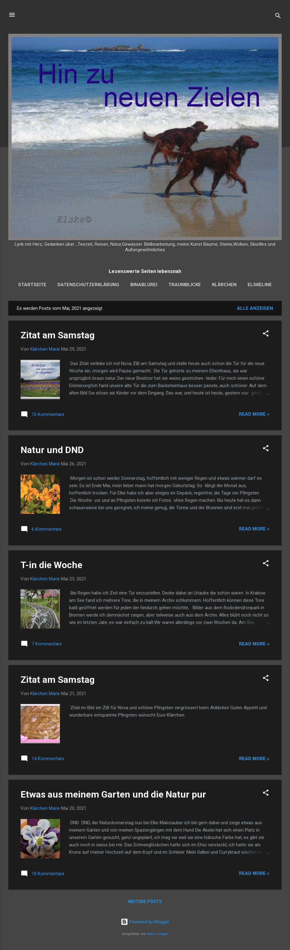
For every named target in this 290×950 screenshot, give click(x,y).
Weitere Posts (145, 901)
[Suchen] (278, 16)
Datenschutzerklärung (88, 284)
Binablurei (143, 284)
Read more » (254, 414)
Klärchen (224, 284)
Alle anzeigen (255, 308)
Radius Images (158, 934)
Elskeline (260, 284)
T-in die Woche (51, 565)
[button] (265, 334)
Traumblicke (184, 284)
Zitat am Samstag (58, 335)
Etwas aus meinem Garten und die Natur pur (113, 794)
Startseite (32, 284)
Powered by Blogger (145, 922)
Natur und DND (52, 449)
